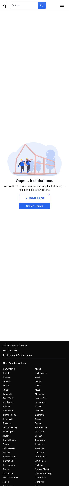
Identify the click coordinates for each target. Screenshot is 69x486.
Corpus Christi (42, 469)
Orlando (7, 381)
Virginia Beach (10, 456)
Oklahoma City (10, 427)
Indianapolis (9, 431)
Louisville (7, 394)
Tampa (38, 381)
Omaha (38, 419)
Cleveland (8, 410)
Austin (38, 377)
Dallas (38, 385)
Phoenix (39, 410)
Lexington (40, 431)
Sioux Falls (40, 461)
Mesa (37, 390)
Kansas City (41, 398)
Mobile (6, 436)
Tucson (38, 423)
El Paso (38, 436)
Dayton (6, 469)
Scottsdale (8, 473)
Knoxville (39, 448)
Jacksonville (41, 373)
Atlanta (6, 406)
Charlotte (39, 415)
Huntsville (40, 482)
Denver (6, 452)
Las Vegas (40, 402)
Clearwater (40, 440)
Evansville (8, 419)
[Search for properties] (42, 5)
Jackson (39, 465)
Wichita (38, 406)
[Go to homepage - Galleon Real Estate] (6, 5)
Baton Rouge (9, 440)
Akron (6, 482)
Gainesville (40, 477)
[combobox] (23, 5)
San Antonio (9, 369)
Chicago (7, 377)
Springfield (8, 461)
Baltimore (7, 423)
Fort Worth (8, 398)
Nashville (39, 452)
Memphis (39, 394)
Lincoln (6, 385)
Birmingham (9, 465)
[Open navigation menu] (62, 5)
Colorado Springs (43, 473)
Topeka (6, 444)
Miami (38, 369)
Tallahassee (9, 448)
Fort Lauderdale (10, 477)
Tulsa (5, 390)
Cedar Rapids (9, 415)
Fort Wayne (40, 456)
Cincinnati (40, 444)
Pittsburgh (8, 402)
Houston (7, 373)
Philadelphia (41, 427)
